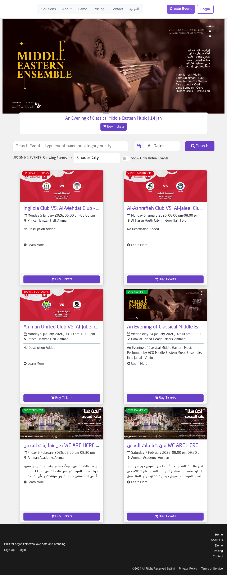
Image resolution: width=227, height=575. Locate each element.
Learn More (33, 245)
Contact (117, 9)
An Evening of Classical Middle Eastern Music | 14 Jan (113, 118)
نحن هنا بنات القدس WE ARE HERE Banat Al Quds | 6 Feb (83, 445)
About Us (217, 540)
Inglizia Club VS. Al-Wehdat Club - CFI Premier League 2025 (87, 208)
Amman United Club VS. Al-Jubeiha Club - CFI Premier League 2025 (95, 327)
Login (205, 9)
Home (219, 534)
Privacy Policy (188, 568)
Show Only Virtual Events (149, 158)
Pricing (99, 9)
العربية (134, 9)
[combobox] (97, 158)
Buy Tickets (113, 126)
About (66, 9)
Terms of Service (212, 568)
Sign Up (9, 550)
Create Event (181, 9)
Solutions (48, 9)
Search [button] (199, 146)
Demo (82, 9)
